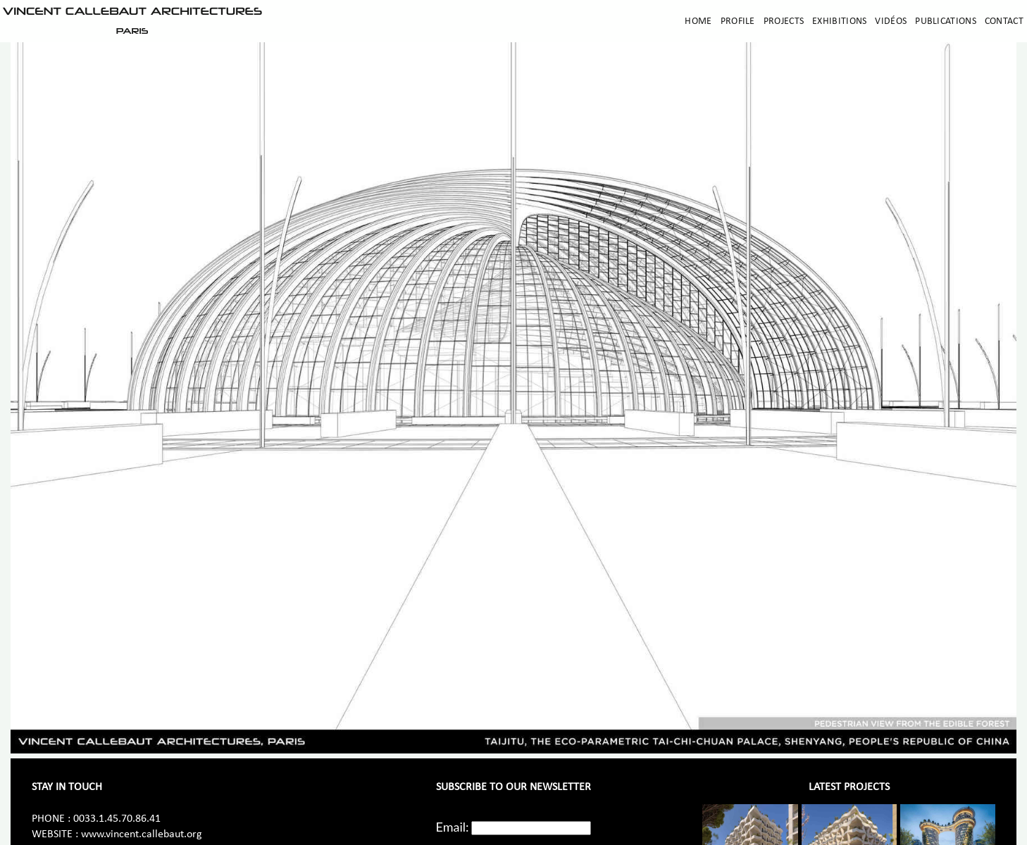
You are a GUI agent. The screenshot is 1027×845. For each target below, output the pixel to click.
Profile (738, 21)
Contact (1004, 21)
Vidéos (891, 21)
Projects (784, 21)
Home (698, 21)
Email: (452, 826)
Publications (945, 21)
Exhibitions (839, 21)
